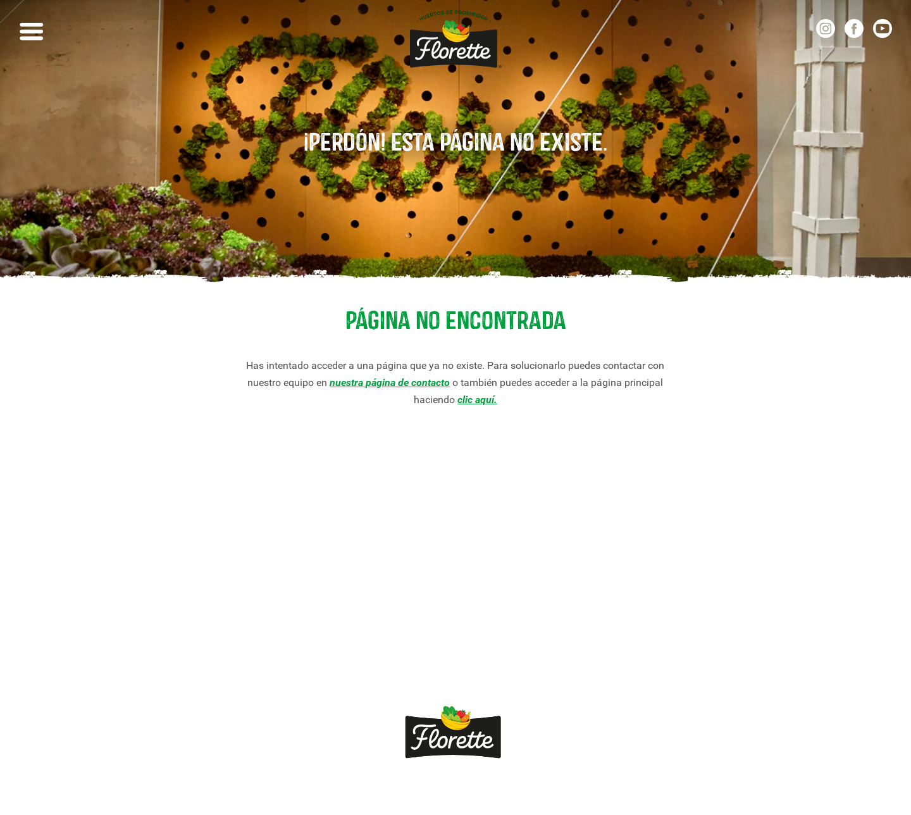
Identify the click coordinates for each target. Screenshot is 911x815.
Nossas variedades (138, 569)
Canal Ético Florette (139, 671)
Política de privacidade (438, 788)
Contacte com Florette (330, 548)
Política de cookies (552, 788)
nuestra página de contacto (390, 382)
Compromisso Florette (145, 610)
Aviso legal (341, 788)
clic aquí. (477, 400)
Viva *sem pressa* (137, 651)
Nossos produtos (133, 548)
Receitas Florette (133, 589)
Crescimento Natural (142, 630)
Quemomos (310, 569)
